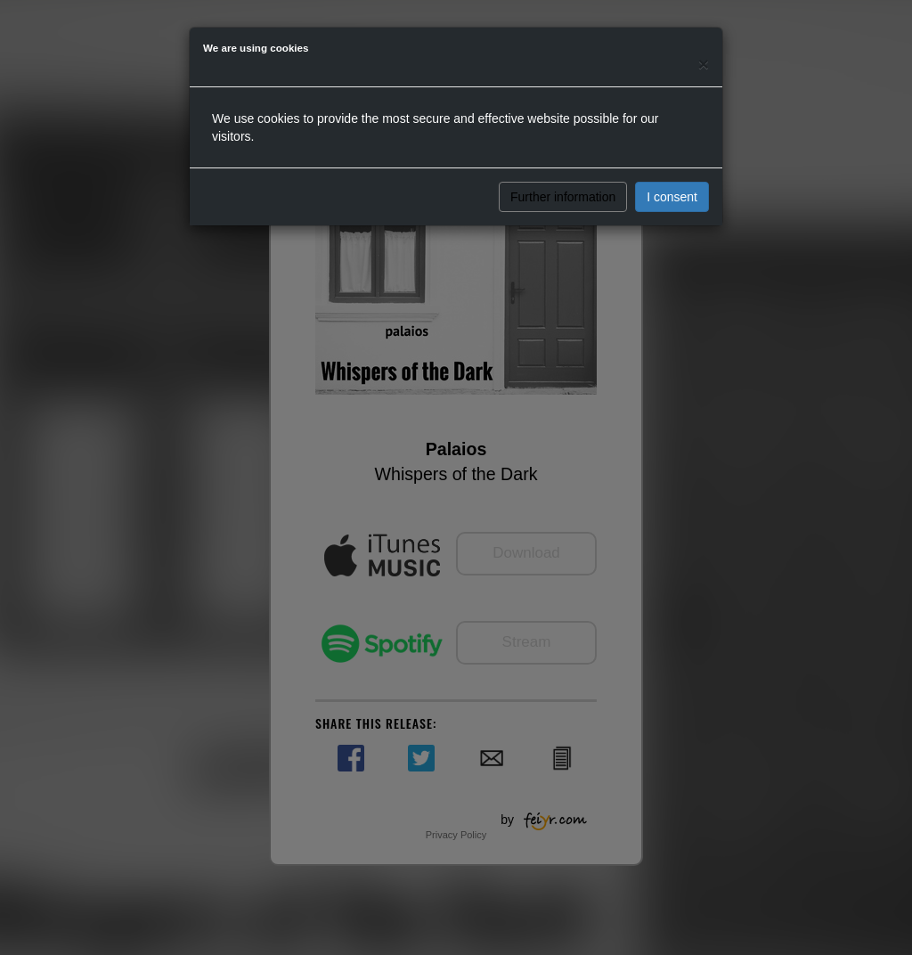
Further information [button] (562, 197)
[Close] (703, 63)
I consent (672, 197)
